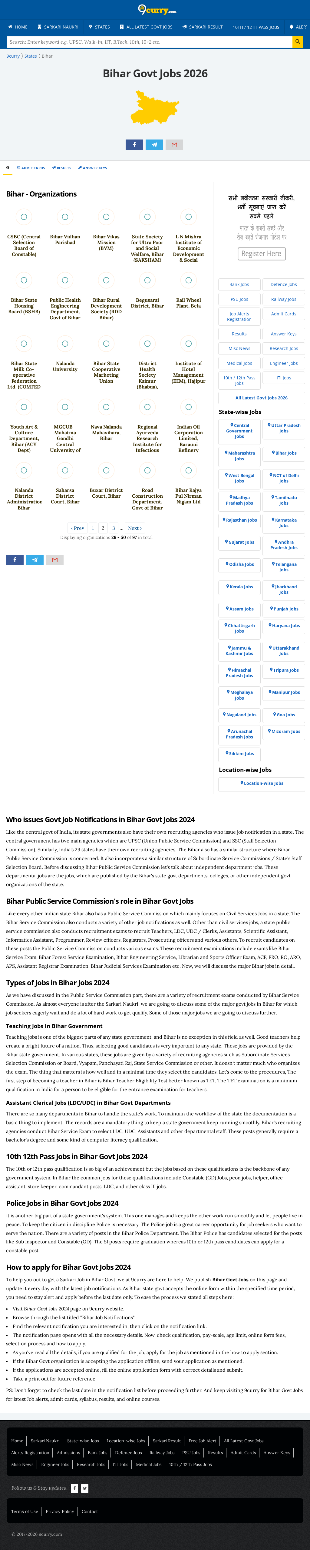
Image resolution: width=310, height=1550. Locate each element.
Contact (90, 1512)
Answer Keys (95, 168)
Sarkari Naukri (45, 1441)
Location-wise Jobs (126, 1441)
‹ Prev (77, 528)
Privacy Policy (60, 1512)
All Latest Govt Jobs (244, 1441)
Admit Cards (33, 168)
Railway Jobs (162, 1453)
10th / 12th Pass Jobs (190, 1465)
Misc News (22, 1465)
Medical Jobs (149, 1465)
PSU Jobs (191, 1453)
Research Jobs (91, 1465)
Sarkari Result (167, 1441)
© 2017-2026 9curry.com (37, 1534)
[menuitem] (18, 27)
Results (64, 168)
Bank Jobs (97, 1453)
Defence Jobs (128, 1453)
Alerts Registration (30, 1453)
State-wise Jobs (83, 1441)
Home (17, 1441)
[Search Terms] (155, 42)
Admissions (68, 1453)
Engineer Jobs (55, 1465)
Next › (135, 528)
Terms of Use (24, 1512)
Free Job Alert (202, 1441)
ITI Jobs (120, 1465)
